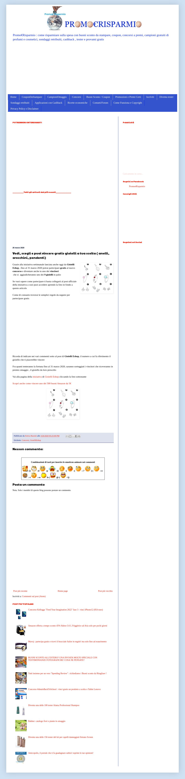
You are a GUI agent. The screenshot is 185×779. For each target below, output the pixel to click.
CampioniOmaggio (57, 97)
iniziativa (37, 376)
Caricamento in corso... (133, 174)
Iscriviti (150, 97)
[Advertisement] (92, 67)
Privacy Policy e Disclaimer (24, 108)
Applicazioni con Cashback (48, 102)
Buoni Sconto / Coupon (98, 97)
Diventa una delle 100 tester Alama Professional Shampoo (53, 705)
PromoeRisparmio (137, 186)
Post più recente (20, 591)
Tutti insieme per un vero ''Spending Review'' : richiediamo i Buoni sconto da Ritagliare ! (67, 673)
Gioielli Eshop (52, 376)
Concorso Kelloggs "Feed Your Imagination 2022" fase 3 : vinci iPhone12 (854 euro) (65, 610)
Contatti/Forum (100, 102)
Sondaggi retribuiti (19, 102)
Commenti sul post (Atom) (34, 596)
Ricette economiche (77, 102)
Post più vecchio (105, 591)
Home (13, 97)
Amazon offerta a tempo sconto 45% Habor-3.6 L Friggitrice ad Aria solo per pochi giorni (67, 626)
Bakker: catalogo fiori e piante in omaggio (46, 721)
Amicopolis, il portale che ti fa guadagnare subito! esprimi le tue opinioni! (60, 753)
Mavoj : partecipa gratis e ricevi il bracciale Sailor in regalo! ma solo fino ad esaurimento (67, 641)
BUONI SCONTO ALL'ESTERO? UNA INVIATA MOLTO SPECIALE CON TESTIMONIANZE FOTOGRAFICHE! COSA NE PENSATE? (62, 658)
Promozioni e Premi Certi (128, 97)
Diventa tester (166, 97)
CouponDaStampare (32, 97)
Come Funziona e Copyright (128, 102)
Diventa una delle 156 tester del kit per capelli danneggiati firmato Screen (60, 737)
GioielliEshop (35, 440)
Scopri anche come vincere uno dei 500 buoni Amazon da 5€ (42, 383)
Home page (63, 591)
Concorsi (76, 97)
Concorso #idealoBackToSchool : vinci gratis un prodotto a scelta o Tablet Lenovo (64, 689)
